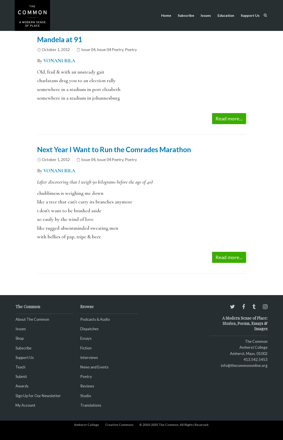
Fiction (86, 348)
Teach (20, 367)
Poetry (131, 49)
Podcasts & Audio (95, 319)
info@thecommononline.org (244, 365)
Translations (90, 405)
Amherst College (86, 425)
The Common (256, 341)
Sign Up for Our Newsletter (38, 395)
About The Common (32, 319)
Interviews (89, 357)
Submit (21, 376)
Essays (86, 338)
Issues (206, 15)
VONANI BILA (59, 61)
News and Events (94, 367)
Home (166, 15)
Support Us (250, 15)
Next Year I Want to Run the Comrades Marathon (114, 149)
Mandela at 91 (59, 39)
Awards (22, 386)
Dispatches (89, 328)
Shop (19, 338)
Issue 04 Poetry (110, 49)
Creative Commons (119, 425)
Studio (85, 395)
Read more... (229, 118)
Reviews (87, 386)
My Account (25, 405)
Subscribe (186, 15)
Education (226, 15)
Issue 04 (88, 49)
